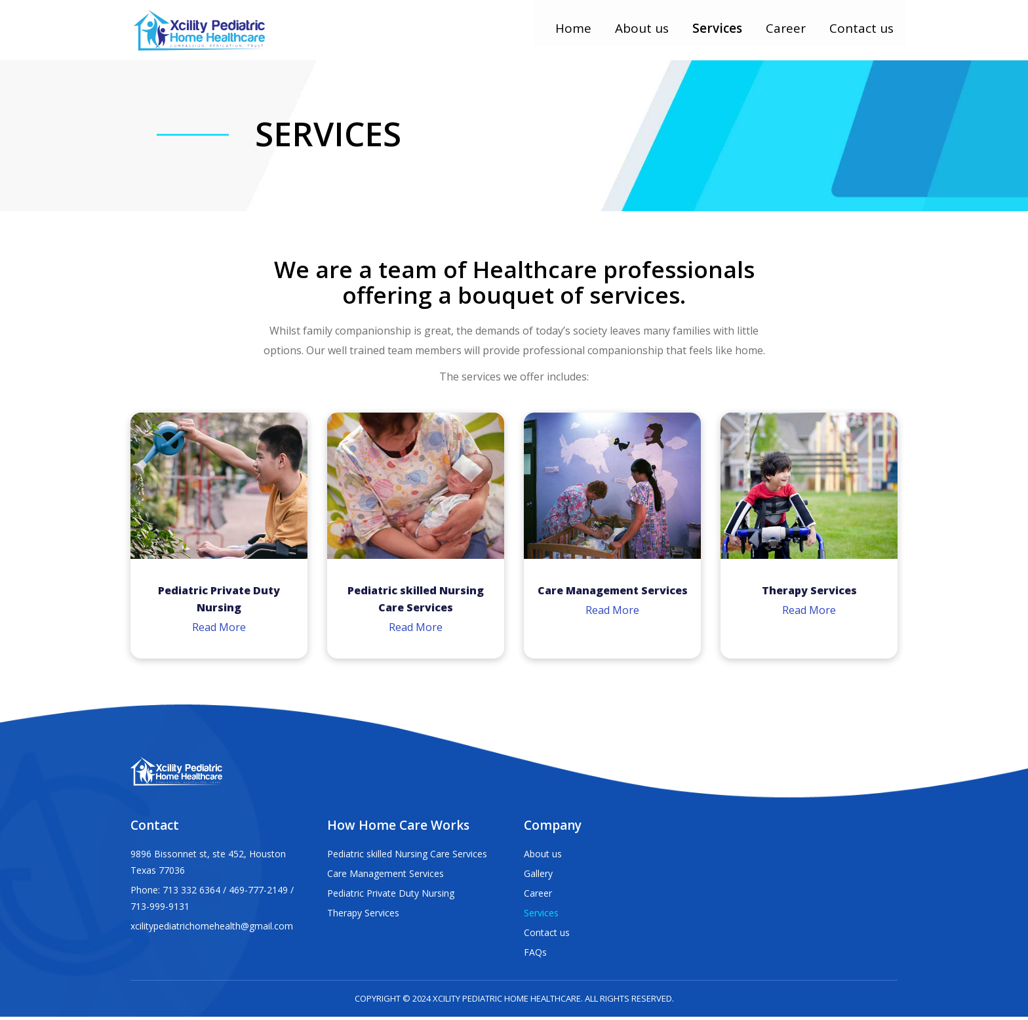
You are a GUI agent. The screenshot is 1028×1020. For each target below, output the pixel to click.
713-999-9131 (159, 909)
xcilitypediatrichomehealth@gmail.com (211, 929)
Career (790, 34)
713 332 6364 (191, 893)
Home (577, 34)
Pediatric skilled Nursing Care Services (407, 857)
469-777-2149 (258, 893)
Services (721, 34)
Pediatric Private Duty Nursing (390, 896)
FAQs (535, 955)
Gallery (538, 876)
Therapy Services (363, 916)
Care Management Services (385, 876)
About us (646, 34)
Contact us (865, 34)
